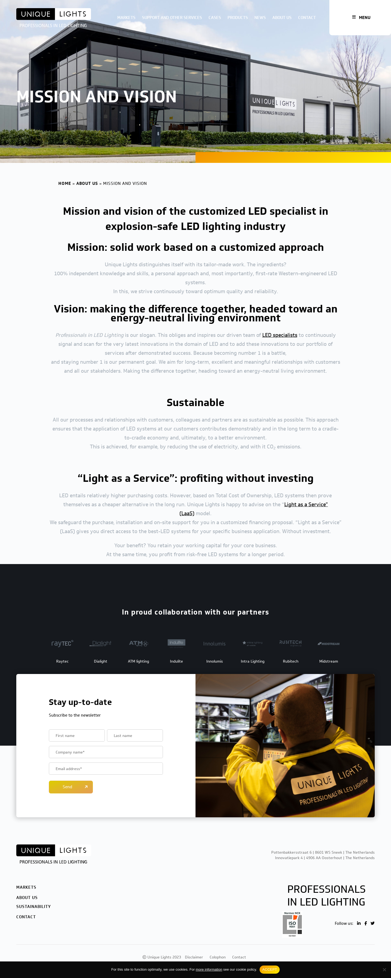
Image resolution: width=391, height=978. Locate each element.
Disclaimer (194, 957)
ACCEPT (269, 969)
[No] (384, 969)
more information (209, 969)
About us (282, 18)
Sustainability (33, 907)
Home (64, 183)
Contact (307, 18)
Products (238, 18)
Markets (126, 18)
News (260, 18)
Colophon (218, 957)
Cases (215, 18)
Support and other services (172, 18)
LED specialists (279, 335)
